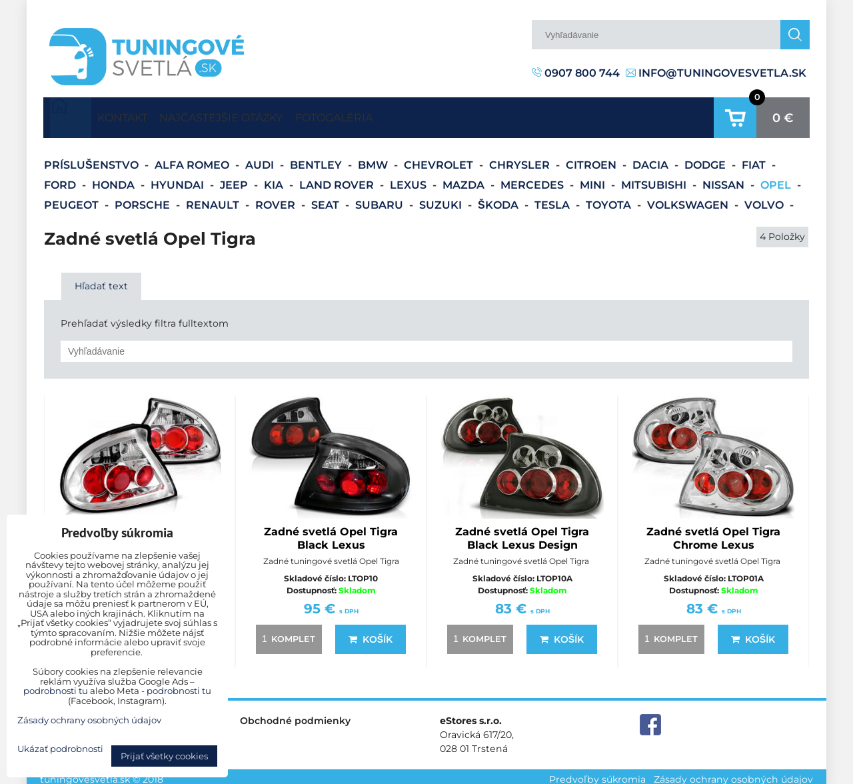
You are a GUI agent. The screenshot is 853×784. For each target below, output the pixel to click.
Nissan (724, 179)
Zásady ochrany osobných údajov (733, 773)
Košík (371, 633)
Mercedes (533, 179)
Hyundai (179, 179)
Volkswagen (689, 199)
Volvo (765, 199)
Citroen (592, 159)
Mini (594, 179)
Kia (275, 179)
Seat (326, 199)
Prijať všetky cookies (164, 756)
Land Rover (338, 179)
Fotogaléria (393, 114)
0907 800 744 (576, 73)
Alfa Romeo (193, 159)
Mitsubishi (655, 179)
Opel (777, 179)
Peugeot (72, 199)
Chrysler (520, 159)
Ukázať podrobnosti (60, 749)
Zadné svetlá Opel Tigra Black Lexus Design (522, 532)
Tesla (553, 199)
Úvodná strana (70, 114)
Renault (214, 199)
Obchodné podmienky (295, 714)
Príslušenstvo (92, 159)
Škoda (499, 199)
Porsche (144, 199)
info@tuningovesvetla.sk (716, 73)
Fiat (755, 159)
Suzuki (441, 199)
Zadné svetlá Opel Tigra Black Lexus (331, 532)
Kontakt (134, 114)
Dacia (651, 159)
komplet (286, 632)
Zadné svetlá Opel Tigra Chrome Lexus (713, 532)
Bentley (317, 159)
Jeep (235, 179)
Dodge (706, 159)
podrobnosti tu (55, 690)
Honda (114, 179)
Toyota (610, 199)
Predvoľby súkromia (597, 773)
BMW (374, 159)
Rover (276, 199)
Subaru (380, 199)
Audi (261, 159)
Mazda (464, 179)
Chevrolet (440, 159)
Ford (61, 179)
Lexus (409, 179)
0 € (783, 114)
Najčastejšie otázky (257, 114)
